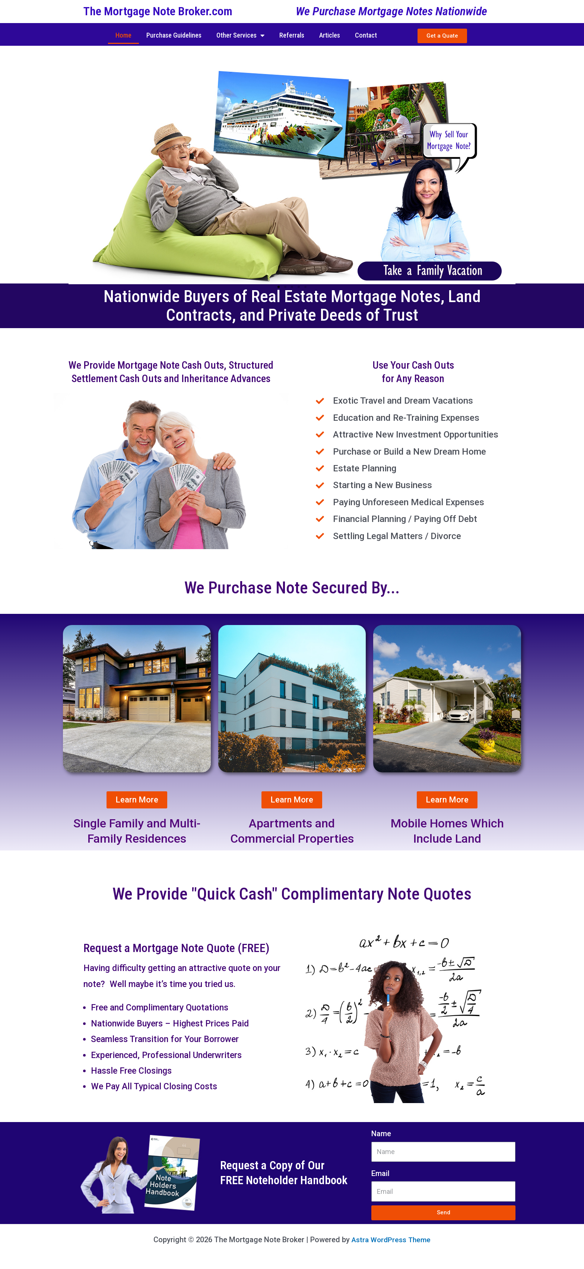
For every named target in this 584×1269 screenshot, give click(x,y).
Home (123, 35)
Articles (329, 35)
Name (381, 1133)
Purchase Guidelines (173, 35)
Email (380, 1173)
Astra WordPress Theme (391, 1239)
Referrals (291, 35)
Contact (366, 35)
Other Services (240, 35)
